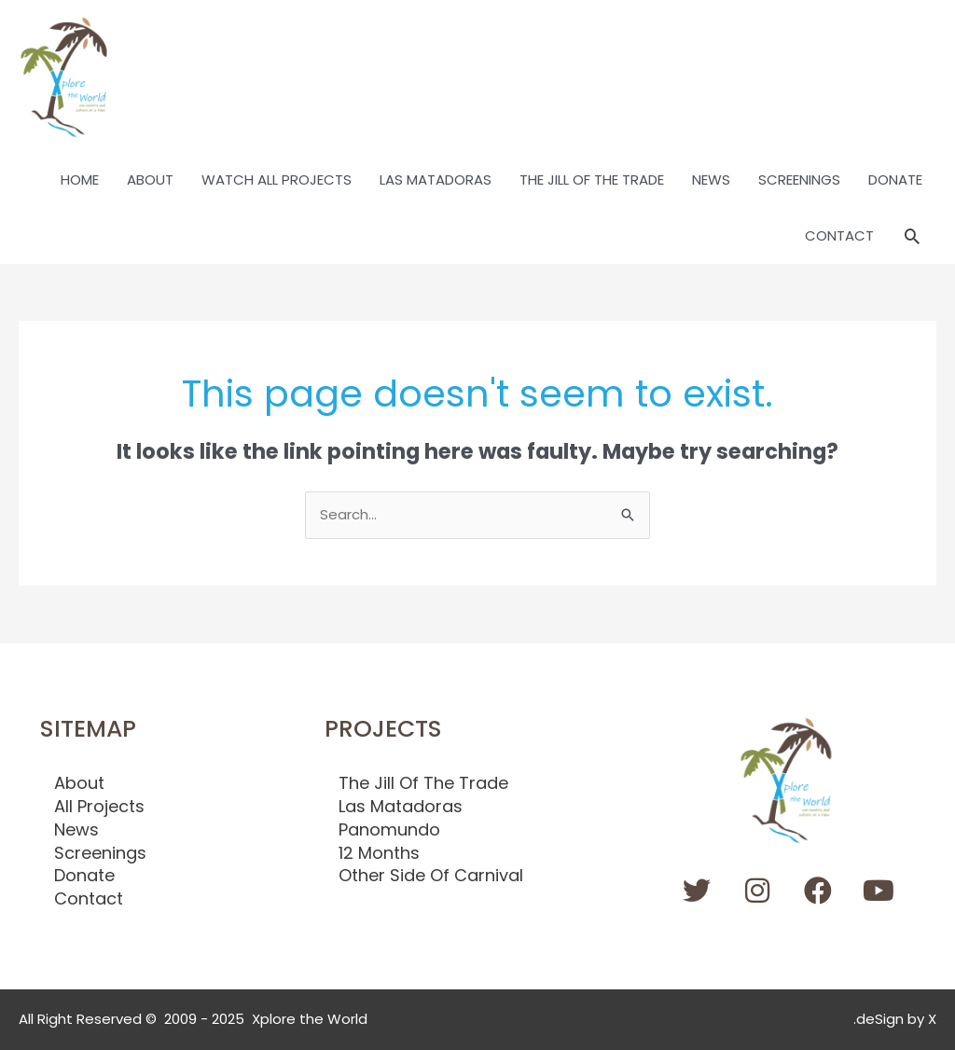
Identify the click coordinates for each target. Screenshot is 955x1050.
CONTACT (839, 235)
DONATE (895, 179)
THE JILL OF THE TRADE (591, 179)
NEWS (711, 179)
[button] (912, 236)
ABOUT (150, 179)
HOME (80, 179)
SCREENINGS (799, 179)
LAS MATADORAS (435, 179)
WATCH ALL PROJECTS (276, 179)
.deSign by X (894, 1019)
